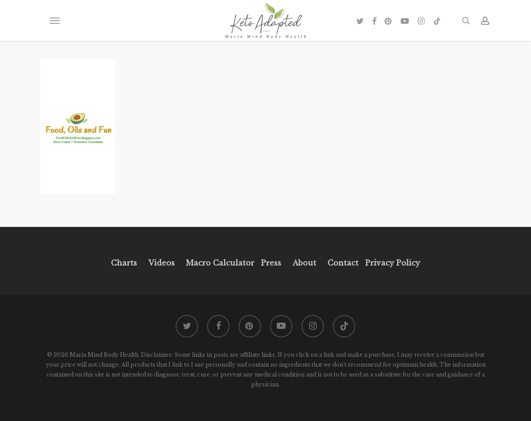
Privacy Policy (391, 262)
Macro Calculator (220, 262)
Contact (342, 262)
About (304, 262)
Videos (161, 262)
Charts (124, 262)
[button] (54, 20)
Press (271, 262)
